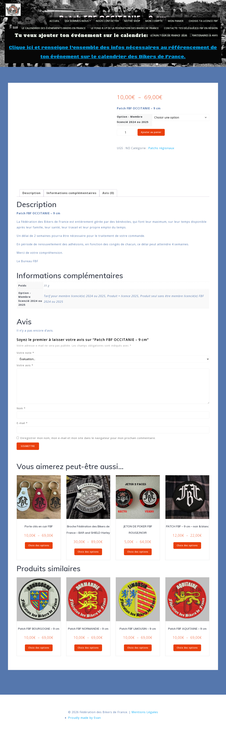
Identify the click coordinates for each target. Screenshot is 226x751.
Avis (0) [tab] (108, 201)
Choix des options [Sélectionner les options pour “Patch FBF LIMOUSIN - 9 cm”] (137, 655)
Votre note (25, 360)
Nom (21, 416)
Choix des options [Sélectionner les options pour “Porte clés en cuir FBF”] (38, 553)
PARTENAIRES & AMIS (206, 34)
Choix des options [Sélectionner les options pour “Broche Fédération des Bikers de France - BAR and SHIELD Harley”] (88, 559)
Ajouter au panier (151, 137)
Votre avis (25, 373)
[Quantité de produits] (127, 137)
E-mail (22, 430)
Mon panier (177, 19)
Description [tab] (31, 201)
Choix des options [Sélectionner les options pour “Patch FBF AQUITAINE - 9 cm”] (187, 655)
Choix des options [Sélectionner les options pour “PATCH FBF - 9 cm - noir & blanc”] (187, 553)
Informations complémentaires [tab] (71, 201)
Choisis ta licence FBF (204, 19)
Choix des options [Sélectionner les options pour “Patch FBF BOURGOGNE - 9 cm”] (38, 655)
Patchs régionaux (161, 153)
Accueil (56, 19)
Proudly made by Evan (84, 729)
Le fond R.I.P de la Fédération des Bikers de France (126, 26)
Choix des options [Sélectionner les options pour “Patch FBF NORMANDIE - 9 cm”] (88, 655)
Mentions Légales (145, 724)
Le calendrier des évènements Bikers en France (55, 26)
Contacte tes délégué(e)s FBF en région (192, 26)
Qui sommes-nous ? (79, 19)
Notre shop (133, 19)
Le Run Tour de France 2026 (169, 34)
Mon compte (155, 19)
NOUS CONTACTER (108, 19)
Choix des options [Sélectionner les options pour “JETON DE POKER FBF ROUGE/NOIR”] (137, 559)
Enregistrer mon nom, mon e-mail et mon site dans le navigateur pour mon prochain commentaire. (88, 445)
